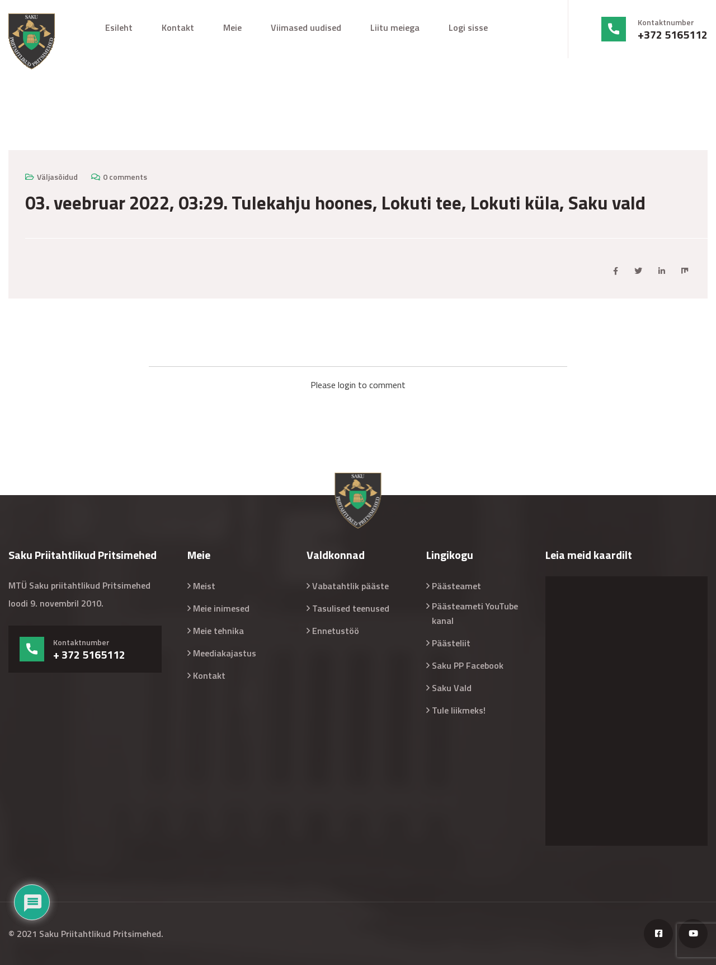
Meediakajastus (224, 653)
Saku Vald (452, 687)
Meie (232, 27)
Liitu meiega (395, 27)
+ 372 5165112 (89, 654)
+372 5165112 (673, 34)
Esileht (119, 27)
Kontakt (178, 27)
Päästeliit (451, 643)
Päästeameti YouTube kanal (475, 613)
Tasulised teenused (350, 608)
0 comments (125, 177)
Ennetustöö (335, 630)
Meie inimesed (221, 608)
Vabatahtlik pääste (350, 586)
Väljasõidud (57, 177)
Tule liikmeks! (459, 710)
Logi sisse (468, 27)
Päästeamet (456, 586)
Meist (204, 586)
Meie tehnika (218, 630)
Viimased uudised (306, 27)
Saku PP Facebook (467, 665)
